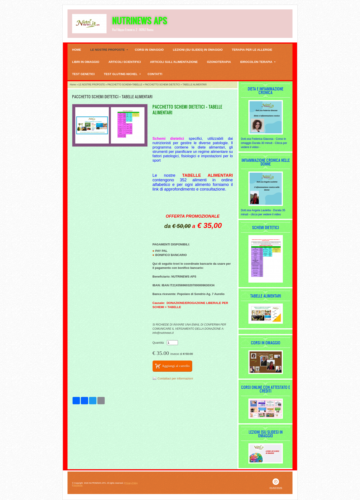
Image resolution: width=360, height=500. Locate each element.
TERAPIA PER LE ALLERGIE (252, 49)
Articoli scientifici (124, 62)
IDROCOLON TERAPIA (258, 62)
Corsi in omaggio (149, 49)
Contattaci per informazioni (175, 378)
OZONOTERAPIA (219, 62)
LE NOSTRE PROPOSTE (109, 49)
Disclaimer (78, 485)
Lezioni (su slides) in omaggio (198, 49)
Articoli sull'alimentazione (174, 62)
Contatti (155, 74)
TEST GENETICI (83, 74)
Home (76, 49)
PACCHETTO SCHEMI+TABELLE (124, 84)
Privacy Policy (131, 483)
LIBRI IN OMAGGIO (85, 62)
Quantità (158, 342)
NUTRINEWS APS (139, 20)
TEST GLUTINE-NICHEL (122, 74)
